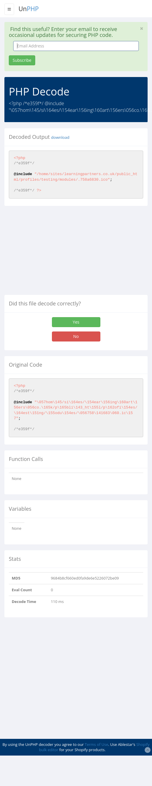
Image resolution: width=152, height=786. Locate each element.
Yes (76, 322)
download (60, 137)
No (76, 336)
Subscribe (22, 60)
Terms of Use (96, 744)
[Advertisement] (53, 253)
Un (28, 9)
